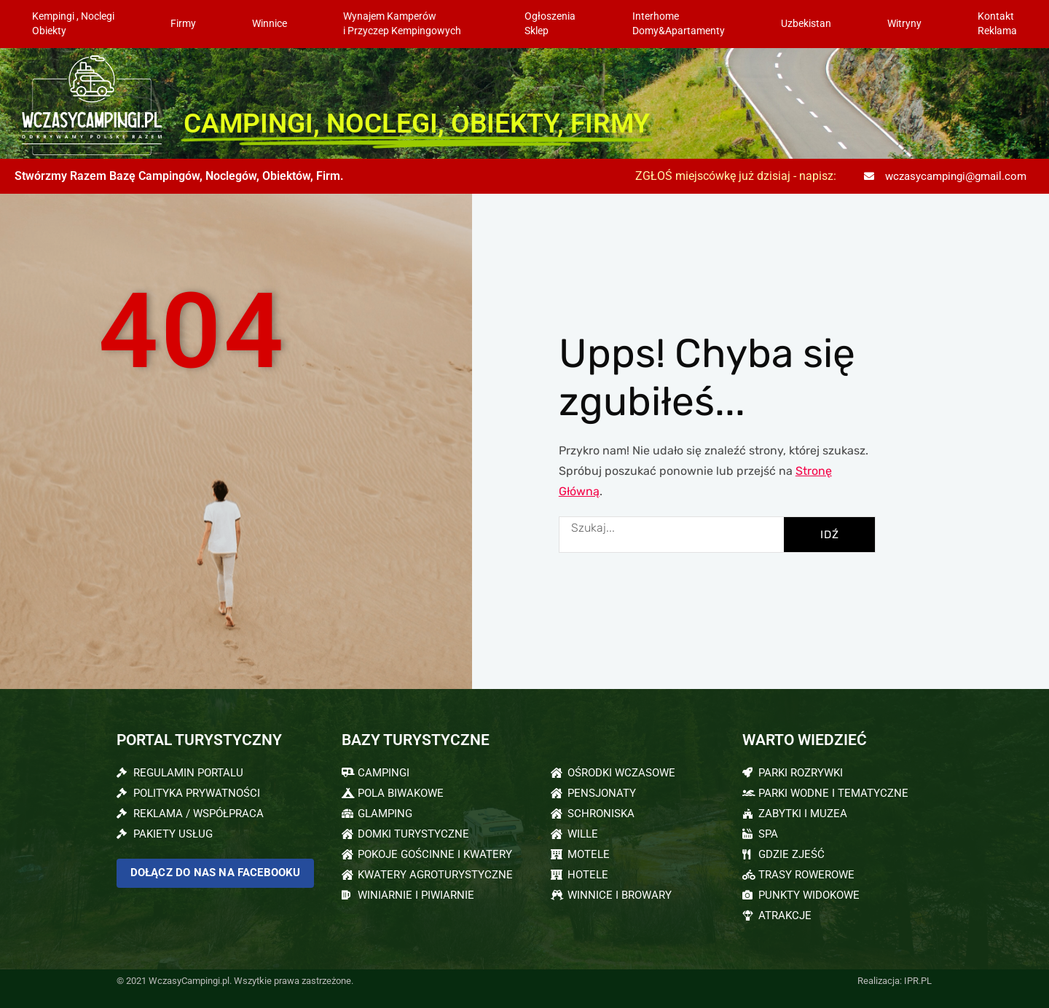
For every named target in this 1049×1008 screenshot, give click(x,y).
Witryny (904, 23)
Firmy (183, 23)
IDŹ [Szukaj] (829, 534)
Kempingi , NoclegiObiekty (73, 23)
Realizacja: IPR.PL (894, 980)
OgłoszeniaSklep (549, 23)
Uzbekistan (806, 23)
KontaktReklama (997, 23)
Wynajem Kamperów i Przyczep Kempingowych (405, 23)
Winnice (269, 23)
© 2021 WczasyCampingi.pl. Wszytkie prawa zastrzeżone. (235, 980)
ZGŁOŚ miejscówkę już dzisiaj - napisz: (735, 176)
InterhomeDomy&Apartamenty (678, 23)
